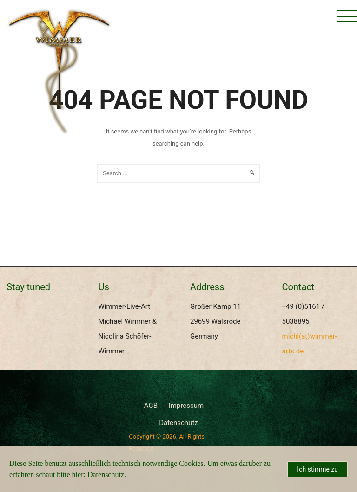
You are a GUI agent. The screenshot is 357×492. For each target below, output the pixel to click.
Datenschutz (178, 423)
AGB (151, 405)
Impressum (186, 405)
